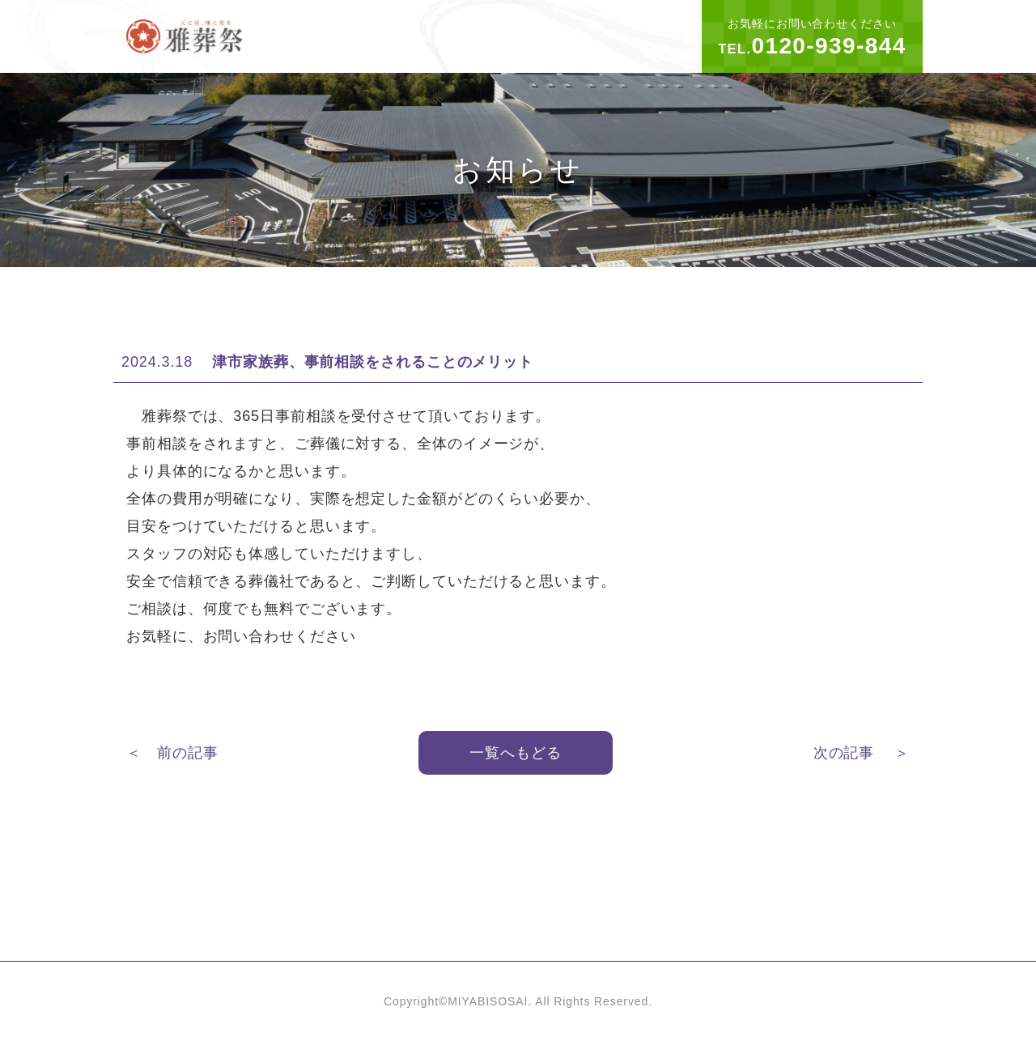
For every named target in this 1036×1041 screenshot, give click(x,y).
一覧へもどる (515, 753)
